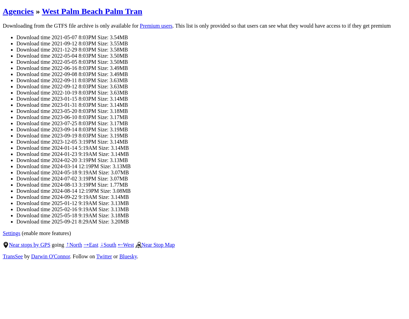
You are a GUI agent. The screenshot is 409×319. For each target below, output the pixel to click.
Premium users (156, 26)
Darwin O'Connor (50, 256)
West (126, 245)
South (108, 245)
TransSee (13, 256)
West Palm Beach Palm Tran (92, 11)
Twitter (104, 256)
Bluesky (128, 256)
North (74, 245)
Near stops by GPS (26, 245)
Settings (12, 233)
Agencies (18, 11)
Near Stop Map (155, 245)
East (90, 245)
